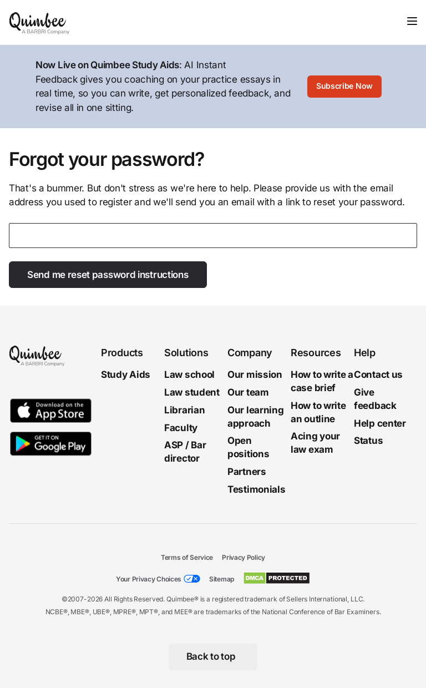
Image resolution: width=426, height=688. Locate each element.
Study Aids (125, 374)
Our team (248, 392)
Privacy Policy (243, 557)
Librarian (184, 410)
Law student (192, 392)
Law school (189, 374)
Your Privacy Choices (148, 579)
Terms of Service (187, 557)
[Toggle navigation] (412, 21)
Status (368, 441)
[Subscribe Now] (344, 86)
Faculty (180, 427)
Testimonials (256, 489)
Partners (246, 471)
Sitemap (221, 579)
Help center (380, 423)
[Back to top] (213, 657)
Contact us (378, 374)
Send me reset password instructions (108, 274)
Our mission (254, 374)
